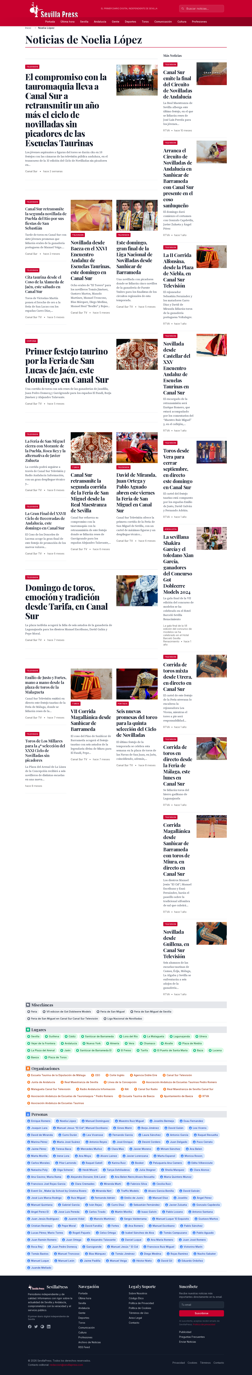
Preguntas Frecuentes (192, 1336)
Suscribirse (201, 1313)
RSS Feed (84, 1347)
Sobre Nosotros (138, 1293)
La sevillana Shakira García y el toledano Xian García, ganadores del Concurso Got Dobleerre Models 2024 (178, 564)
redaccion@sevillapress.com (66, 1364)
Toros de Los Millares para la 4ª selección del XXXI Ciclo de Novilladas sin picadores (45, 750)
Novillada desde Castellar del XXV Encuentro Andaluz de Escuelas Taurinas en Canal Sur (176, 368)
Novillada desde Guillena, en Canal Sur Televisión (176, 943)
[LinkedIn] (48, 1326)
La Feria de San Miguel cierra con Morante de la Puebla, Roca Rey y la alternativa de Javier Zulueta (45, 450)
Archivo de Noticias (89, 1342)
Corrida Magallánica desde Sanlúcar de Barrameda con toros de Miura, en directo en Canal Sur (176, 849)
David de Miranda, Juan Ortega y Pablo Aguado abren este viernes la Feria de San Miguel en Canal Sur (136, 492)
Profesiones (199, 21)
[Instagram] (42, 1326)
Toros (145, 21)
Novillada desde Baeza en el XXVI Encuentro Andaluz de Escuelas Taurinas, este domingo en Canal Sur (90, 260)
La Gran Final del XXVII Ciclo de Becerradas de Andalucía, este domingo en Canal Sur (45, 521)
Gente (115, 21)
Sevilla (84, 21)
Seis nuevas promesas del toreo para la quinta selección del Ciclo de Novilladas (136, 723)
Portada (50, 21)
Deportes (130, 21)
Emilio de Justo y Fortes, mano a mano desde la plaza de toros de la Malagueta (45, 685)
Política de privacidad (204, 1324)
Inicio (28, 27)
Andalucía (100, 21)
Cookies (192, 1362)
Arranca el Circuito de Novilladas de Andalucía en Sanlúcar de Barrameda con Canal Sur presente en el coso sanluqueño (178, 178)
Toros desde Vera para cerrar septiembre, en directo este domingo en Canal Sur (177, 468)
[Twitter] (36, 1326)
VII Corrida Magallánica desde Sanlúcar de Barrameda (91, 720)
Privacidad (179, 1362)
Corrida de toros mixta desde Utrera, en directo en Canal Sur (177, 676)
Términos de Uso (139, 1312)
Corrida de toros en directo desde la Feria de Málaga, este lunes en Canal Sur (177, 765)
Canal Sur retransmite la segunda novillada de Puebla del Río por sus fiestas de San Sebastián (45, 218)
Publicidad (185, 1331)
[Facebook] (29, 1326)
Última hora (68, 21)
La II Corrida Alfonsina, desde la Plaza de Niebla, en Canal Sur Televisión (178, 270)
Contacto (134, 1322)
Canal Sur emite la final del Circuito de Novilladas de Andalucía (177, 84)
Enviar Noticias (187, 1341)
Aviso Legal (135, 1317)
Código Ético (136, 1298)
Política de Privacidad (141, 1303)
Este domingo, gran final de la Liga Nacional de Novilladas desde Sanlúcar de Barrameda (134, 257)
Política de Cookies (140, 1308)
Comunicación (163, 21)
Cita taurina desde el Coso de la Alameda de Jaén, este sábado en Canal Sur (44, 284)
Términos (205, 1362)
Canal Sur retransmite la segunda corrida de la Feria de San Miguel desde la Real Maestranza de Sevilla (89, 492)
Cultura (181, 21)
